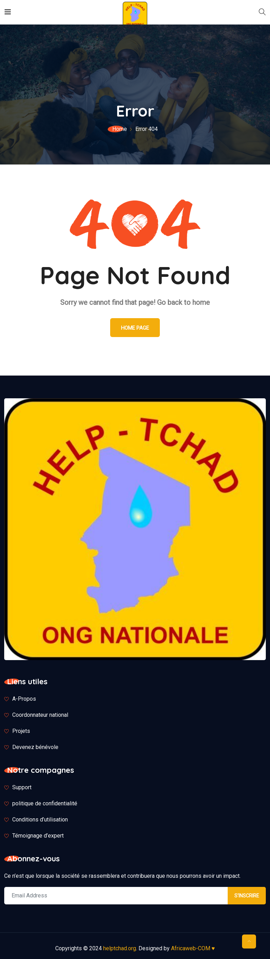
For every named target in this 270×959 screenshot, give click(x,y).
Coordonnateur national (40, 715)
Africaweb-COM (193, 948)
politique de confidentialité (44, 803)
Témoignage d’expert (38, 835)
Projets (21, 731)
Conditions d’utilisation (40, 819)
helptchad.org (119, 948)
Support (21, 787)
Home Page (135, 328)
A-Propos (24, 698)
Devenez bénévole (35, 747)
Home (119, 129)
